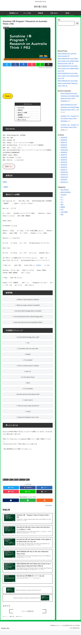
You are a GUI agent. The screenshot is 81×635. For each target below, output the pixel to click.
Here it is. (28, 372)
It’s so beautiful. (28, 389)
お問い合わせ (71, 630)
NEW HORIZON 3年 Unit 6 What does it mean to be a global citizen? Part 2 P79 (68, 68)
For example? (28, 361)
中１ (11, 480)
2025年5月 (64, 147)
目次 (25, 104)
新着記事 (64, 630)
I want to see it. (28, 401)
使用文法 (20, 110)
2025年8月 (64, 140)
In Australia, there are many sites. (28, 349)
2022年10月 (64, 177)
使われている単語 (23, 113)
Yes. (28, 344)
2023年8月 (64, 152)
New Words (21, 108)
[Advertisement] (28, 80)
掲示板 (77, 630)
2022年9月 (64, 179)
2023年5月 (64, 160)
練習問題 (20, 115)
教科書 (16, 480)
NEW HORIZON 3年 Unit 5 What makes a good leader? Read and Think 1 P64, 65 (68, 83)
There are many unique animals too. (28, 407)
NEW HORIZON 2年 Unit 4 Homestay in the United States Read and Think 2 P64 (70, 96)
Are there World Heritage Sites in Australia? (28, 312)
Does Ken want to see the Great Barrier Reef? (28, 323)
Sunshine (5, 480)
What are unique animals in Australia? (28, 306)
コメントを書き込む (28, 616)
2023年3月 (64, 164)
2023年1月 (64, 169)
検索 (59, 20)
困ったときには (22, 120)
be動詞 (5, 183)
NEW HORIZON (66, 192)
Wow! (28, 384)
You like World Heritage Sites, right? (28, 338)
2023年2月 (64, 167)
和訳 (62, 204)
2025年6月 (64, 145)
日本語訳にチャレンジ (24, 118)
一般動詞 (5, 188)
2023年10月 (64, 150)
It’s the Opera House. (28, 378)
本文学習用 (22, 480)
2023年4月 (64, 162)
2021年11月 (64, 182)
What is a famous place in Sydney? (28, 300)
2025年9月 (64, 137)
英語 (27, 480)
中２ (62, 199)
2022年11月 (64, 174)
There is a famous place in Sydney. (28, 367)
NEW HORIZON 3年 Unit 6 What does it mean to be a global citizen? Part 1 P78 (68, 76)
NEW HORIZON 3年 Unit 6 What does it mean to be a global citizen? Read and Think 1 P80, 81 (68, 61)
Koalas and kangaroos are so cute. (28, 418)
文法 (62, 209)
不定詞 (38, 266)
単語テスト (9, 167)
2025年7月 (64, 142)
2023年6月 (64, 157)
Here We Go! (65, 189)
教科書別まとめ (48, 630)
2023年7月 (64, 155)
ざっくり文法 (57, 630)
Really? (28, 355)
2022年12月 (64, 172)
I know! (28, 412)
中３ (62, 202)
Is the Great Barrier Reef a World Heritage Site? (28, 317)
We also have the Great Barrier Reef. (28, 395)
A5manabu (64, 101)
